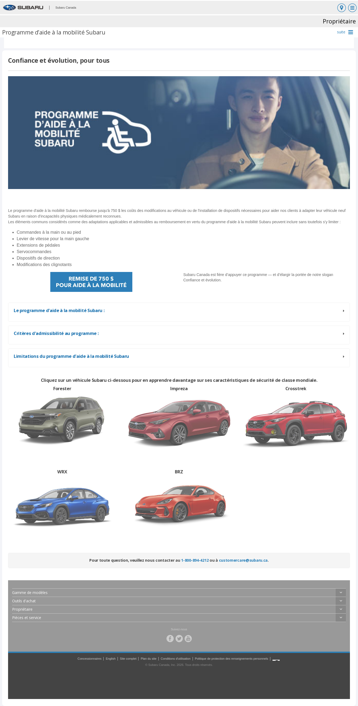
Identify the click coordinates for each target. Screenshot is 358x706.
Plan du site (148, 658)
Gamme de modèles (30, 592)
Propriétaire (22, 609)
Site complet (128, 658)
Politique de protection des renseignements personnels (231, 658)
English (111, 658)
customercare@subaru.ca (243, 560)
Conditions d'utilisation (176, 658)
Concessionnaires (89, 658)
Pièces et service (26, 617)
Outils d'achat (24, 600)
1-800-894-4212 (194, 560)
